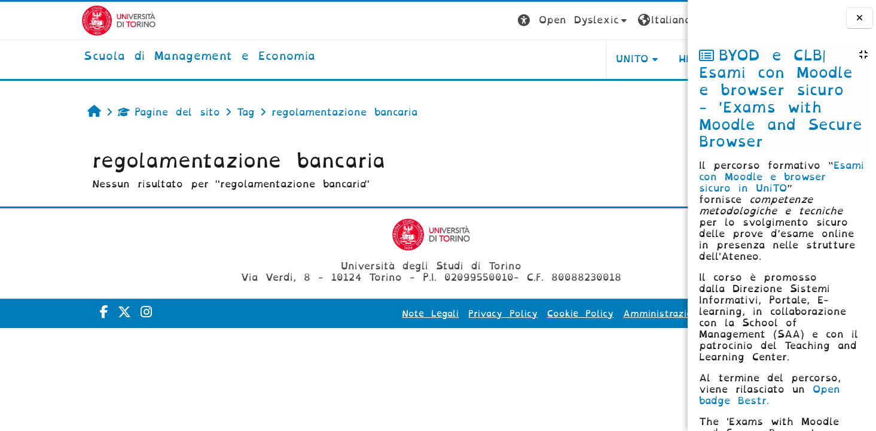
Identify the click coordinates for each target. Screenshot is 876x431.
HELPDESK (612, 59)
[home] (118, 56)
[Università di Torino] (37, 20)
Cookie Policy (487, 313)
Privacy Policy (409, 313)
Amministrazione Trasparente (602, 313)
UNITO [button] (539, 59)
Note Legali (337, 313)
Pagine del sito (93, 112)
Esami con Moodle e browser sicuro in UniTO (781, 177)
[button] (480, 20)
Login (663, 20)
